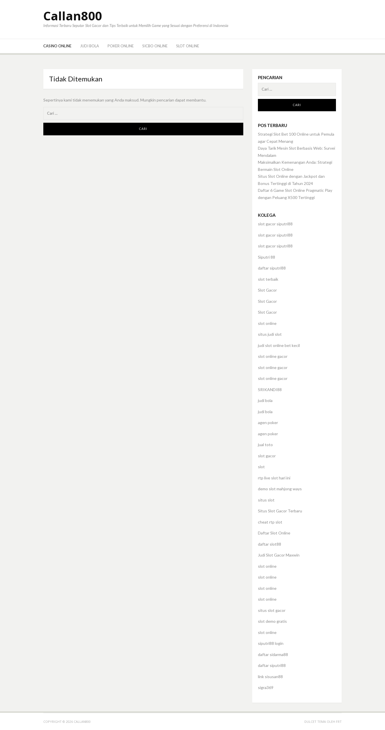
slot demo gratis (272, 621)
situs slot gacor (271, 610)
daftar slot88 (269, 544)
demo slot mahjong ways (280, 488)
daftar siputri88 (272, 268)
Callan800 (72, 15)
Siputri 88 (266, 257)
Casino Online (57, 46)
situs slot (266, 499)
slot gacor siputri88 (275, 223)
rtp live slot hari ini (274, 477)
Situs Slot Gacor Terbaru (280, 510)
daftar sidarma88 (273, 654)
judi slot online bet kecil (279, 345)
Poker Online (121, 46)
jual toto (265, 444)
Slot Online (187, 46)
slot (261, 466)
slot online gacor (272, 356)
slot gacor (267, 455)
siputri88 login (270, 643)
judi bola (265, 400)
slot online (267, 323)
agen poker (268, 422)
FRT (339, 721)
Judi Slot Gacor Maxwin (279, 555)
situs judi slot (270, 334)
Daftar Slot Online (274, 532)
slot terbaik (268, 279)
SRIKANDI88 (270, 389)
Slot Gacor (267, 290)
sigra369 (265, 687)
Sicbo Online (155, 46)
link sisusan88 (270, 676)
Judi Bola (89, 46)
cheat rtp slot (270, 522)
